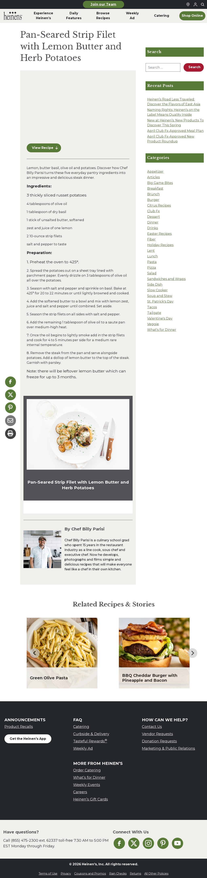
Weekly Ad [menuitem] (132, 15)
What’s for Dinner (89, 775)
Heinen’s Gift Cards (90, 796)
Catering (81, 724)
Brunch (153, 194)
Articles (153, 177)
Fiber (151, 239)
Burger (153, 200)
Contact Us (152, 724)
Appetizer (155, 171)
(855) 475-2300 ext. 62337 (34, 838)
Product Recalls (18, 724)
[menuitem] (13, 16)
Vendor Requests (157, 731)
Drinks (152, 228)
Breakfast (155, 188)
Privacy (66, 871)
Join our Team (103, 4)
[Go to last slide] (35, 650)
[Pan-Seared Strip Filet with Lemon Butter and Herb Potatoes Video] (78, 106)
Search (194, 67)
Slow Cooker (157, 290)
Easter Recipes (159, 234)
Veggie (153, 324)
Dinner (152, 222)
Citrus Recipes (159, 205)
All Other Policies (156, 871)
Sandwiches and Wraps (166, 279)
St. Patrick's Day (160, 301)
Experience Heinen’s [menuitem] (43, 15)
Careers (80, 789)
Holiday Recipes (160, 245)
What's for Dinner (161, 330)
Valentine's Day (159, 318)
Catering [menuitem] (161, 16)
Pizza (151, 267)
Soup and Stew (159, 296)
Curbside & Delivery (91, 731)
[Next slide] (192, 650)
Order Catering (87, 767)
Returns (135, 871)
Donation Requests (159, 738)
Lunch (152, 256)
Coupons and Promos (90, 871)
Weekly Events (86, 782)
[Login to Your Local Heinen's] (195, 4)
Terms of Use (48, 871)
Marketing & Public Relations (168, 746)
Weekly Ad (83, 746)
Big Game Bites (160, 183)
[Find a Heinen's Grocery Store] (188, 4)
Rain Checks (118, 871)
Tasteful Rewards (90, 738)
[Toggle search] (202, 4)
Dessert (153, 217)
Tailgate (154, 313)
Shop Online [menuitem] (192, 16)
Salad (151, 273)
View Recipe (45, 145)
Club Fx (153, 211)
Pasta (152, 262)
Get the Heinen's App (28, 736)
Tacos (152, 307)
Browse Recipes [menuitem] (103, 15)
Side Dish (154, 284)
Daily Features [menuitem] (73, 15)
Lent (151, 251)
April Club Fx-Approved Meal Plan (175, 131)
